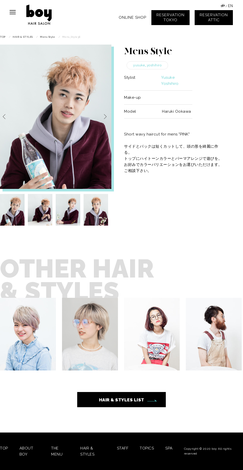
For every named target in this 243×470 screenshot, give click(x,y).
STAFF (123, 448)
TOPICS (147, 448)
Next (106, 116)
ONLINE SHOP (132, 17)
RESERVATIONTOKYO (170, 17)
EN (230, 6)
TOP (4, 448)
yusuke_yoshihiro (147, 65)
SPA (169, 448)
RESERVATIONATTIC (214, 17)
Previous (5, 116)
